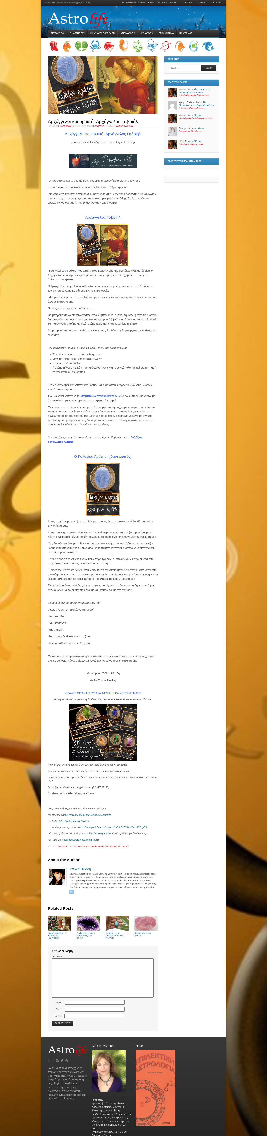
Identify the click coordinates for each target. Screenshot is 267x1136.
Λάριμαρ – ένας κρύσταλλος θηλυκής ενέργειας (117, 934)
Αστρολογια (57, 33)
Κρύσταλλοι (98, 126)
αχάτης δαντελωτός (107, 846)
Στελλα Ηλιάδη (65, 126)
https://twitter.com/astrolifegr (74, 821)
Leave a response (124, 126)
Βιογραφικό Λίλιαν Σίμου (133, 3)
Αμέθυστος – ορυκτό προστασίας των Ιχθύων (88, 934)
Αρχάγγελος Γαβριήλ (87, 846)
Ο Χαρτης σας (77, 33)
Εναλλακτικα (166, 33)
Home (53, 3)
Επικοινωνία (215, 3)
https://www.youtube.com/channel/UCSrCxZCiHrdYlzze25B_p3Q (112, 827)
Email (59, 1009)
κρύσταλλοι (123, 846)
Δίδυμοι (197, 115)
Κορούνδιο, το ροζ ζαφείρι (146, 933)
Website (58, 1016)
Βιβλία (151, 3)
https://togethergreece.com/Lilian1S (80, 839)
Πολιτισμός (185, 33)
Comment (57, 956)
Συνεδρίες (187, 3)
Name (58, 1002)
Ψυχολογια (147, 33)
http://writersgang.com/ (101, 833)
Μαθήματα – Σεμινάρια (168, 3)
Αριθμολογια (127, 33)
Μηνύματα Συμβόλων (102, 33)
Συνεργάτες (201, 3)
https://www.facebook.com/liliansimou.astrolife (86, 815)
